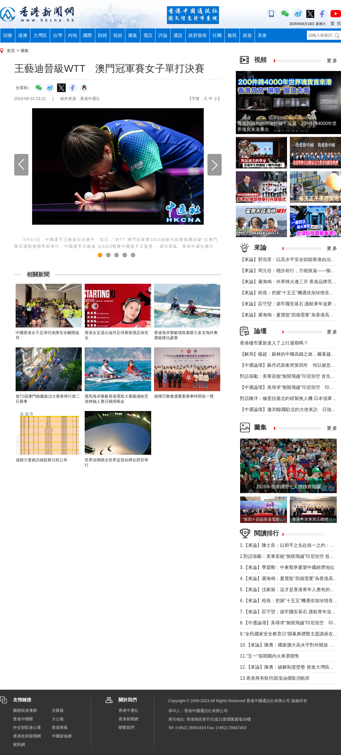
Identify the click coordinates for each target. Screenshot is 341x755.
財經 (102, 35)
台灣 (57, 35)
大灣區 (40, 35)
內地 (72, 35)
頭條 (7, 35)
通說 (177, 35)
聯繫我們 (126, 727)
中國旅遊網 (62, 736)
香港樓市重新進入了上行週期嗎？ (274, 343)
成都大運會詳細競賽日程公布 (41, 460)
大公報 (58, 719)
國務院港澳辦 (25, 710)
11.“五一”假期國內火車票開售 (269, 656)
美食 (262, 35)
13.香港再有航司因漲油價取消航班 (275, 678)
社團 (217, 35)
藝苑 (232, 35)
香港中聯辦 (23, 719)
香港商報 (60, 727)
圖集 (132, 35)
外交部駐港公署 (27, 727)
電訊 (147, 35)
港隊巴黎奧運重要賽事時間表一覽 (184, 396)
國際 (87, 35)
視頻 (117, 35)
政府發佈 (197, 35)
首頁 (11, 50)
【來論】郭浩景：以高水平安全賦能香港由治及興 (290, 259)
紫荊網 (19, 744)
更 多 (332, 60)
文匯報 (58, 710)
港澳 (22, 35)
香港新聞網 (128, 719)
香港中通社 (128, 710)
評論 (162, 35)
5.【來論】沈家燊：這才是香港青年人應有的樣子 (289, 589)
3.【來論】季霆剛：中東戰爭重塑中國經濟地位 (287, 567)
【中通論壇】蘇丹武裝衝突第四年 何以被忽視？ (290, 365)
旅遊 (247, 35)
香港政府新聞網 (27, 736)
